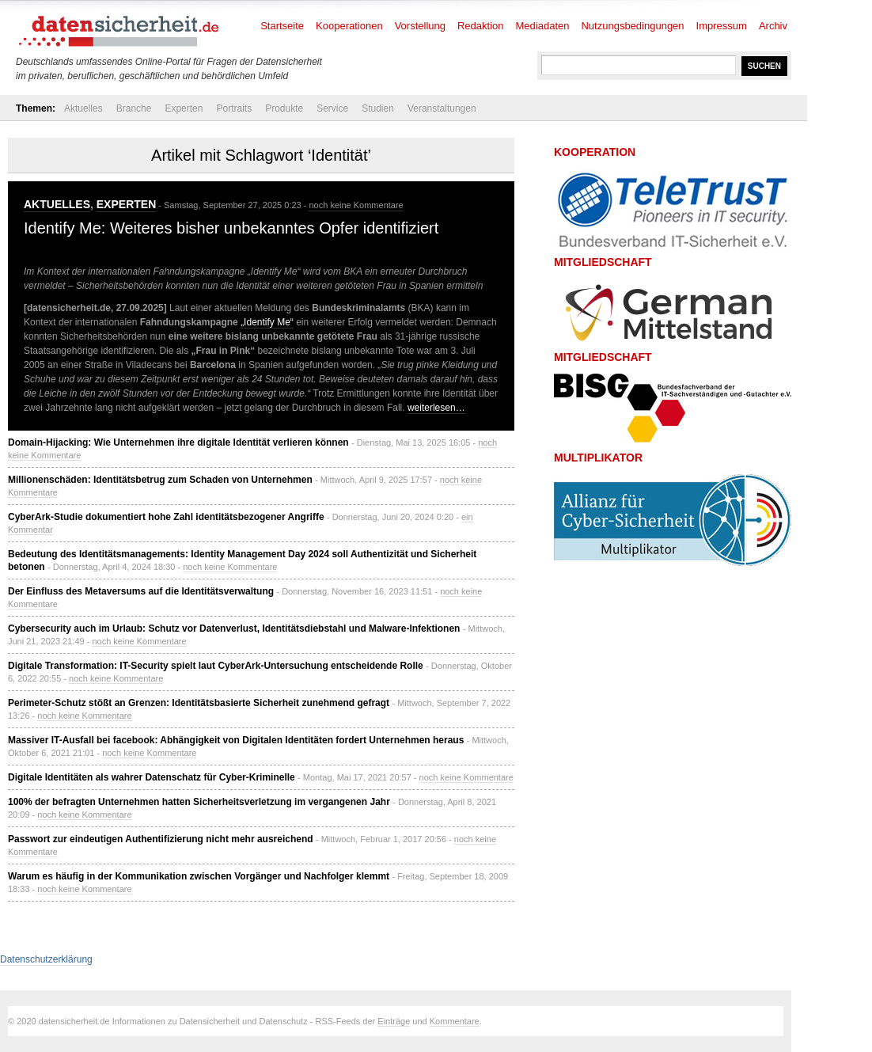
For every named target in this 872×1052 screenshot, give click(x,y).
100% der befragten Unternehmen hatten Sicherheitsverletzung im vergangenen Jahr (199, 801)
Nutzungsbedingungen (632, 26)
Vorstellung (420, 26)
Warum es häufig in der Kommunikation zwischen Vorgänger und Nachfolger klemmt (198, 876)
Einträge (393, 1021)
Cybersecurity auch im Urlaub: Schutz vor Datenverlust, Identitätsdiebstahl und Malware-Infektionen (234, 628)
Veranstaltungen (442, 108)
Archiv (773, 26)
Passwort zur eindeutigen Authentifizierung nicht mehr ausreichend (160, 839)
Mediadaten (543, 26)
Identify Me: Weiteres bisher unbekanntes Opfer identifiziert (231, 228)
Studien (378, 108)
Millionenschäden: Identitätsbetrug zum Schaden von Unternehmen (160, 479)
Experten (184, 108)
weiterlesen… (436, 407)
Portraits (234, 108)
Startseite (282, 26)
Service (332, 108)
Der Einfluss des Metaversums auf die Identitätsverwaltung (141, 591)
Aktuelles (83, 108)
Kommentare (455, 1021)
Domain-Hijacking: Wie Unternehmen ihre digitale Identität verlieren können (178, 442)
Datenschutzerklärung (46, 959)
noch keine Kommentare (356, 205)
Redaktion (480, 26)
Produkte (284, 108)
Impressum (721, 26)
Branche (134, 108)
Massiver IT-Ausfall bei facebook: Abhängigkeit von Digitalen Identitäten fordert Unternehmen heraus (236, 740)
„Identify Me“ (267, 322)
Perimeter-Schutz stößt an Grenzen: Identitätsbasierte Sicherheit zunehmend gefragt (198, 702)
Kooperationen (349, 26)
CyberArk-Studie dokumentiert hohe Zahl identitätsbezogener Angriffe (166, 516)
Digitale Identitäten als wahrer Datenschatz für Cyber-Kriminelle (151, 777)
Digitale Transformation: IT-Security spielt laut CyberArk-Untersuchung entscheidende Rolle (215, 665)
